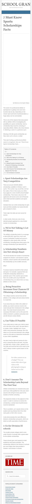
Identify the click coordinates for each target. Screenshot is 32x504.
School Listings (9, 455)
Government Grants (10, 421)
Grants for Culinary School (11, 472)
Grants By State (9, 423)
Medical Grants (9, 466)
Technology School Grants (11, 471)
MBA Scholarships (10, 445)
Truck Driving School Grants (12, 478)
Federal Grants (9, 426)
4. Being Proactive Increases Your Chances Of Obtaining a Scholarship (14, 98)
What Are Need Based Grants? (13, 436)
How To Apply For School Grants (13, 442)
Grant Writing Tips (9, 428)
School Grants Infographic (11, 431)
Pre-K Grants (8, 467)
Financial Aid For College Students (13, 443)
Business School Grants (11, 469)
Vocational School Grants (11, 481)
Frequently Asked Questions (12, 495)
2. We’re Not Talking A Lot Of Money (14, 91)
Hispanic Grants (9, 435)
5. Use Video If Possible (11, 101)
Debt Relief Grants (10, 429)
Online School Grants (10, 440)
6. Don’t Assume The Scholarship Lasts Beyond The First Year (15, 104)
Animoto (14, 306)
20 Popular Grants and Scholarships (14, 433)
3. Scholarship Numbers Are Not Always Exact (15, 94)
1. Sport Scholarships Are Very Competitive (13, 88)
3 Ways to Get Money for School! (13, 454)
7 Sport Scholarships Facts (12, 483)
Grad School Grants (10, 476)
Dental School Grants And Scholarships (15, 479)
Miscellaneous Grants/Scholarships (14, 493)
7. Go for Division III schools (12, 106)
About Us (7, 496)
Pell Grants (8, 424)
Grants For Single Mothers (11, 438)
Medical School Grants (11, 474)
